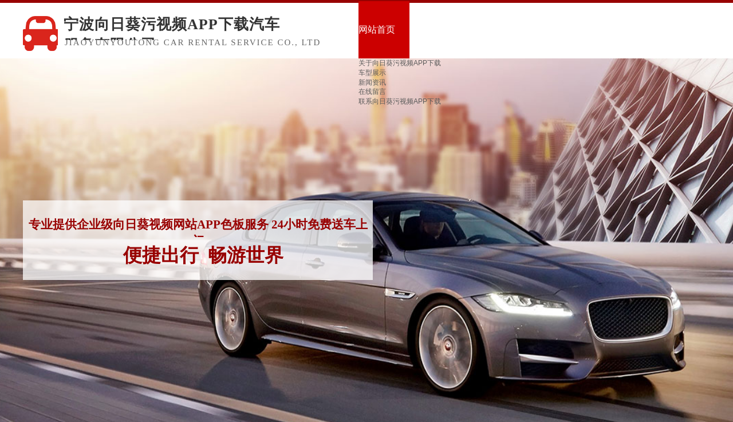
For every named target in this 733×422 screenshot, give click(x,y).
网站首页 (376, 29)
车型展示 (372, 73)
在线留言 (372, 92)
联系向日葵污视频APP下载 (399, 101)
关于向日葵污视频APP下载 (399, 63)
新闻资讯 (372, 82)
